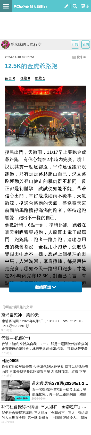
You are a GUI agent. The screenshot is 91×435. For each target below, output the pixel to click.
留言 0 (10, 78)
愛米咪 (81, 57)
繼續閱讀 (45, 287)
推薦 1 (40, 78)
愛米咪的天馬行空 (21, 44)
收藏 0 (25, 78)
